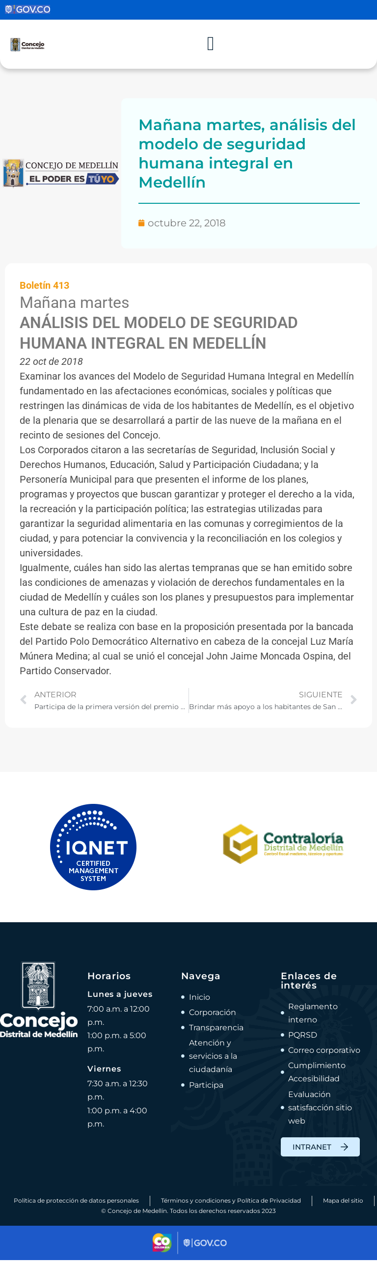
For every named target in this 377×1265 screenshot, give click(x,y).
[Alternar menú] (210, 46)
